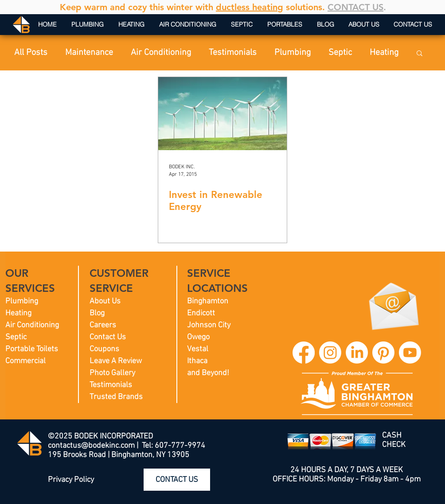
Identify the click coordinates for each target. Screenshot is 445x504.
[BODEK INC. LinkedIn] (357, 352)
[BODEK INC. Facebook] (304, 352)
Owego (198, 337)
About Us (105, 301)
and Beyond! (208, 373)
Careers (103, 325)
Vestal (197, 349)
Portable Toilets (31, 349)
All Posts (30, 52)
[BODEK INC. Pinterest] (383, 352)
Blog (97, 313)
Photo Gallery (112, 373)
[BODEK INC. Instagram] (330, 352)
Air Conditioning (161, 52)
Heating (384, 52)
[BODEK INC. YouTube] (410, 352)
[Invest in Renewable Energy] (222, 113)
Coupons (104, 349)
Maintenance (89, 52)
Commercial (25, 361)
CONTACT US (355, 7)
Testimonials (233, 52)
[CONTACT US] (177, 480)
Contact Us (108, 337)
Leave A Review (116, 361)
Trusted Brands (116, 397)
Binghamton (207, 301)
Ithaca (197, 361)
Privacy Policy (71, 480)
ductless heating (249, 7)
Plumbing (292, 52)
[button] (419, 53)
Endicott (201, 313)
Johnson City (208, 325)
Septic (340, 52)
